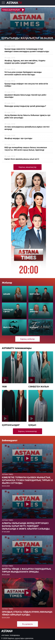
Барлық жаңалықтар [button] (27, 167)
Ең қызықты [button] (27, 624)
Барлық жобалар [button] (27, 339)
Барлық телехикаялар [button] (27, 431)
